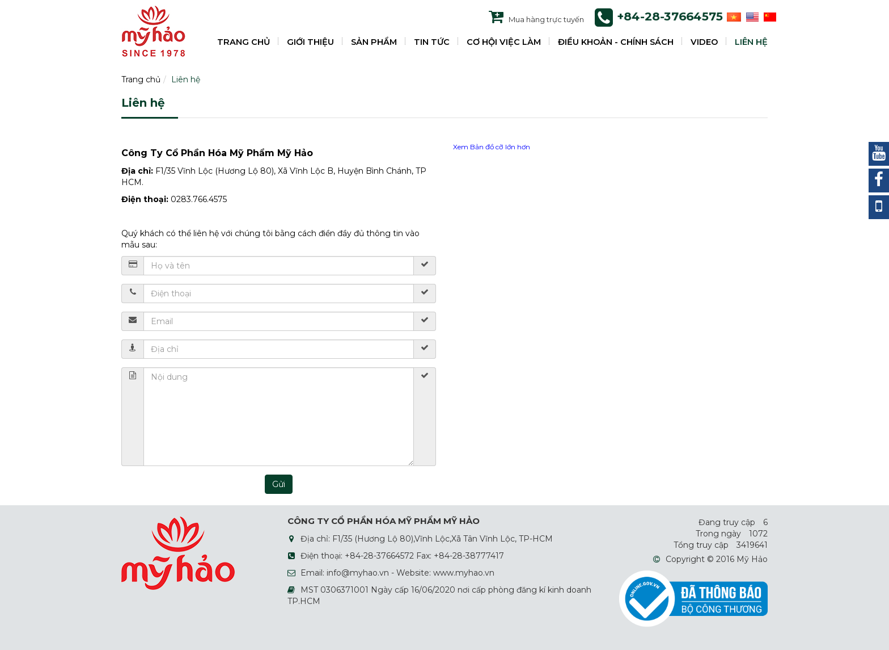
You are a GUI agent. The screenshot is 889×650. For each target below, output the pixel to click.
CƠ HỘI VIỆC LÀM (504, 42)
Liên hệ (185, 79)
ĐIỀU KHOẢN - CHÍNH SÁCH (616, 42)
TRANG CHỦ (243, 42)
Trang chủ (140, 79)
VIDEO (704, 42)
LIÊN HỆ (751, 42)
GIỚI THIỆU (310, 42)
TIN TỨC (432, 42)
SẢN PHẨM (374, 42)
